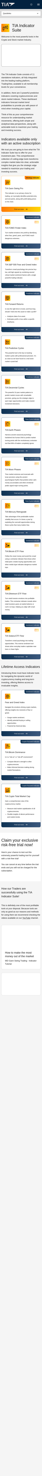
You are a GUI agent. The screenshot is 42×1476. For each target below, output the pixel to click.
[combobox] (21, 13)
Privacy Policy (6, 1417)
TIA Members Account (10, 1455)
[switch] (31, 4)
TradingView (21, 1230)
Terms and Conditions (10, 1411)
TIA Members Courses (10, 1461)
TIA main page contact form (13, 1308)
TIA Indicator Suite (8, 1439)
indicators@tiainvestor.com (13, 1305)
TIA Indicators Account (10, 1433)
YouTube (26, 918)
